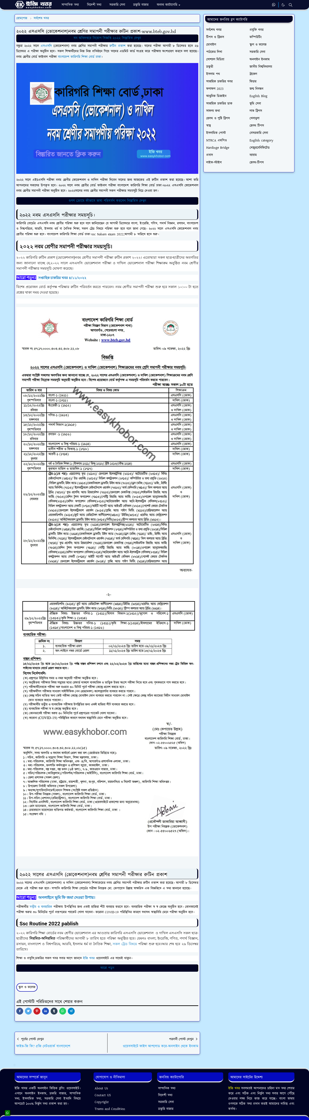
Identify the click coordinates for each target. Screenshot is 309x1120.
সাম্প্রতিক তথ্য (166, 1088)
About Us (101, 1088)
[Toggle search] (290, 5)
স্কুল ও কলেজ (26, 987)
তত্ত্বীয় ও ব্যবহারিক (41, 906)
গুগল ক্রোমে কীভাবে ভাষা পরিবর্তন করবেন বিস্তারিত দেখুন (107, 200)
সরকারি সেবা (166, 1102)
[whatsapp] (273, 5)
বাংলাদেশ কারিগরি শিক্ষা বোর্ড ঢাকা (79, 56)
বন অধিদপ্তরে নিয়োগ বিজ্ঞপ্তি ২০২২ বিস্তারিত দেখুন (107, 38)
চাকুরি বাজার (165, 1108)
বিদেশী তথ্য (165, 1095)
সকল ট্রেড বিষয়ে (125, 944)
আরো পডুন (107, 967)
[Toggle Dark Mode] (283, 4)
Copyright (102, 1102)
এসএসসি (47, 46)
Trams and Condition (110, 1108)
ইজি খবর (89, 958)
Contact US (103, 1095)
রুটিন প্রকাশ (117, 46)
